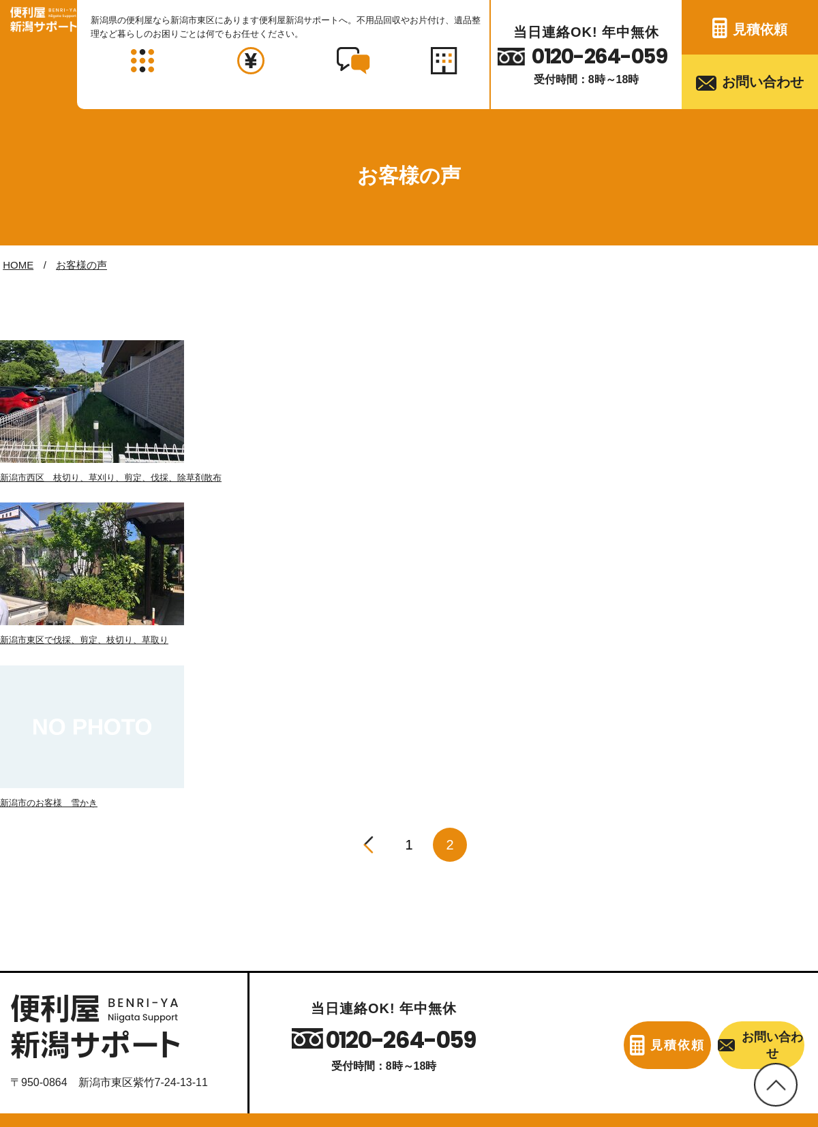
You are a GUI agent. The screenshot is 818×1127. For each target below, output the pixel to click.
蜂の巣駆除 (531, 996)
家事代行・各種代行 (748, 938)
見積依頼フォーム (554, 1035)
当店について (60, 1035)
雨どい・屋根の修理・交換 (331, 968)
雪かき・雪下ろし (548, 938)
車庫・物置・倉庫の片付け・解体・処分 (113, 996)
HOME (18, 265)
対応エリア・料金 (190, 1035)
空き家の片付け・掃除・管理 (86, 968)
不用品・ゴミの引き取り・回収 (91, 909)
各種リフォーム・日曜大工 (569, 968)
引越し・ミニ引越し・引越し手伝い (353, 938)
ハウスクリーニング (748, 909)
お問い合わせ (763, 81)
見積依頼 (760, 29)
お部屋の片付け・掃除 (69, 938)
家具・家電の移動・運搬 (326, 909)
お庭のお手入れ (542, 909)
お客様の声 (81, 265)
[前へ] (368, 553)
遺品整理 (287, 996)
